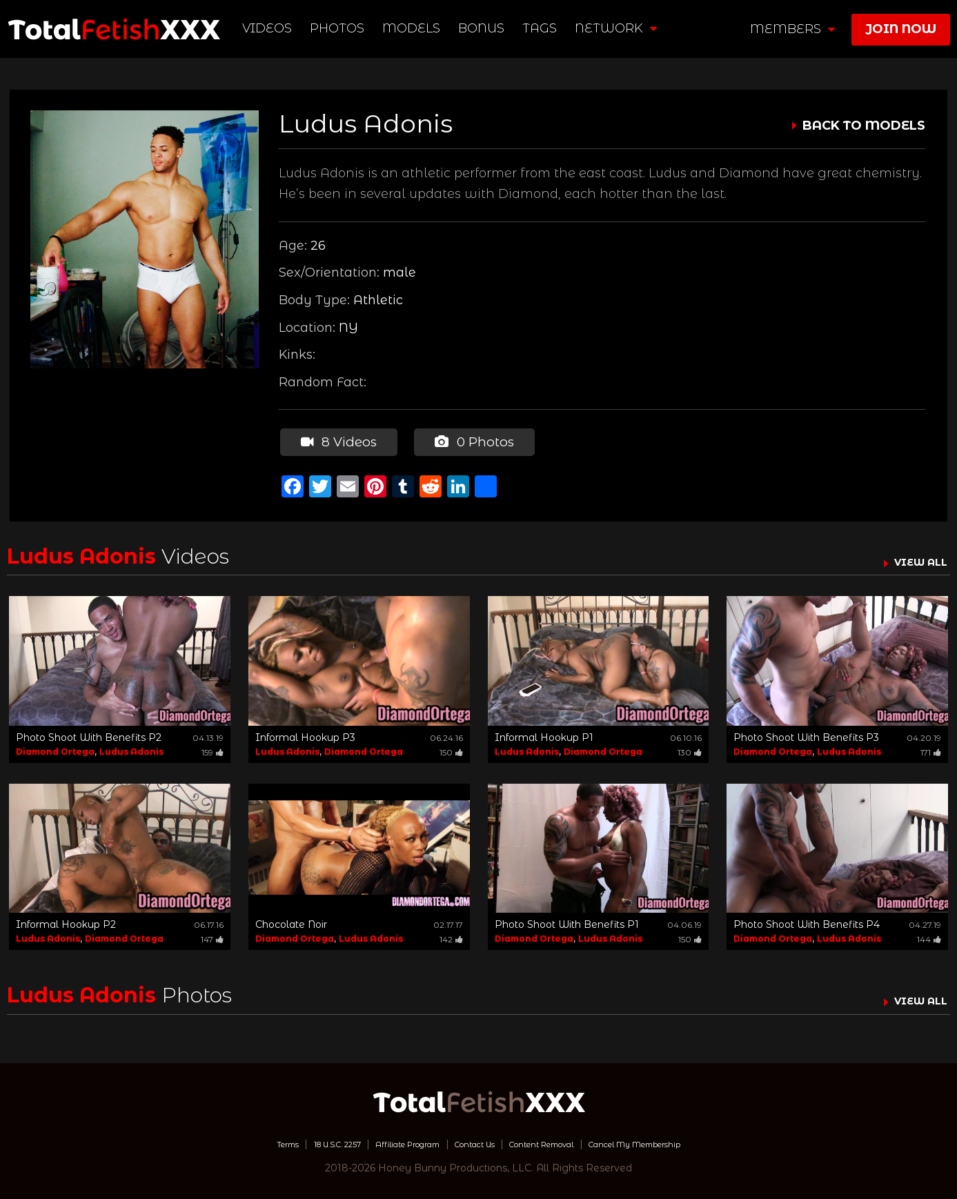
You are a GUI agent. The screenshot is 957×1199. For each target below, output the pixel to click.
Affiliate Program (388, 1140)
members (792, 29)
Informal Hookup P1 (544, 734)
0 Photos (469, 440)
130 (690, 749)
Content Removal (558, 1140)
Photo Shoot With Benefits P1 (567, 921)
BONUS (484, 28)
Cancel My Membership (679, 1140)
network (619, 28)
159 (212, 749)
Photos (340, 28)
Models (414, 28)
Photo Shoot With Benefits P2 (88, 734)
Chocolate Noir (291, 921)
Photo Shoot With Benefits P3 (806, 734)
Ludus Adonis (131, 748)
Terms (233, 1140)
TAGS (542, 28)
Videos (270, 28)
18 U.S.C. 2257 (297, 1140)
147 (212, 936)
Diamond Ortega (55, 748)
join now (900, 29)
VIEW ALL (914, 558)
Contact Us (473, 1140)
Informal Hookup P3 (305, 734)
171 (930, 749)
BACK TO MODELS (863, 125)
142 (451, 936)
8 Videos (336, 440)
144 (929, 936)
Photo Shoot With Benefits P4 (806, 921)
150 (451, 749)
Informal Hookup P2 (66, 921)
